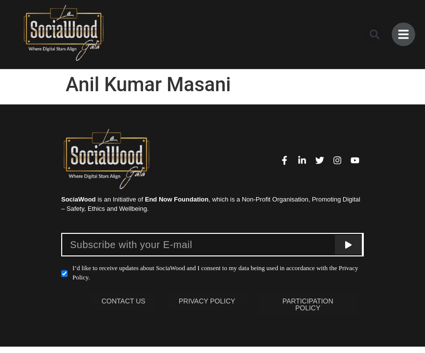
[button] (374, 34)
